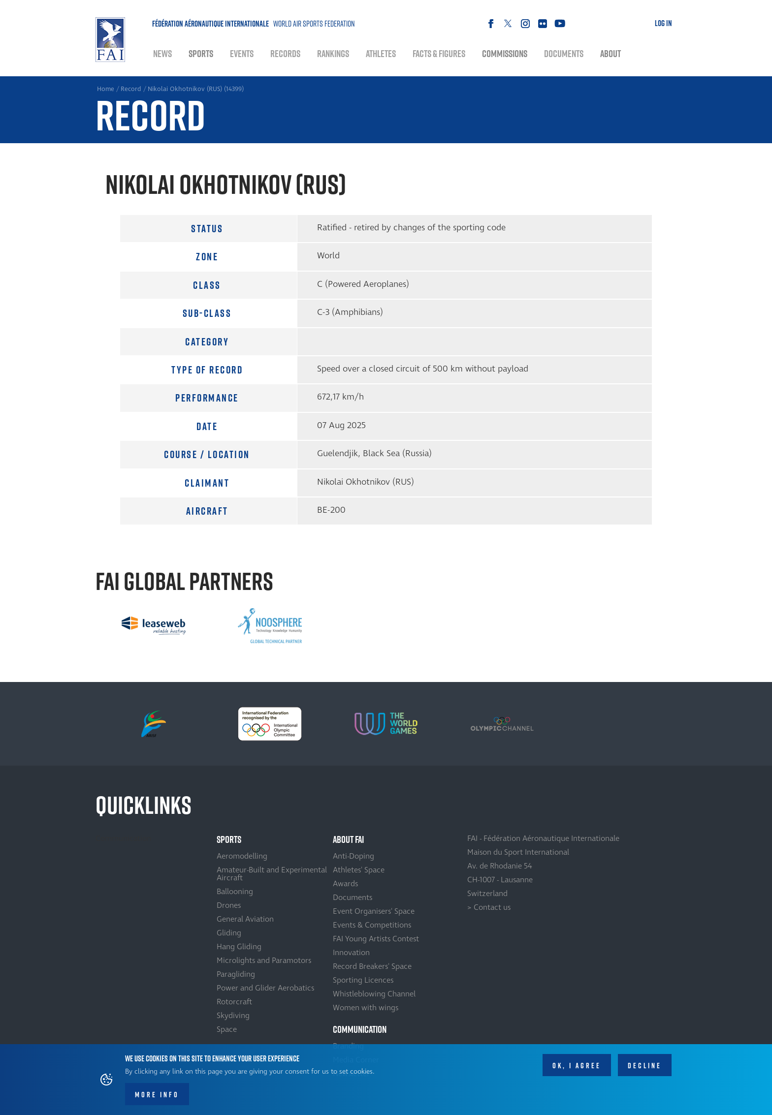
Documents (563, 54)
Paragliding (236, 974)
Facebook (490, 23)
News (162, 54)
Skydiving (233, 1015)
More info (157, 1094)
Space (227, 1029)
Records (285, 54)
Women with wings (365, 1007)
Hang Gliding (239, 946)
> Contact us (489, 907)
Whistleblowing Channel (374, 994)
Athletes (381, 54)
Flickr (542, 23)
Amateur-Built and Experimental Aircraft (272, 874)
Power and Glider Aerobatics (265, 988)
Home (110, 39)
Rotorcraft (234, 1001)
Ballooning (235, 891)
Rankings (333, 54)
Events (242, 54)
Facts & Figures (439, 54)
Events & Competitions (372, 925)
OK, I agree (576, 1065)
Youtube (559, 23)
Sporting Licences (363, 980)
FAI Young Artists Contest (376, 938)
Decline (645, 1065)
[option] (154, 625)
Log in (663, 23)
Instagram (525, 23)
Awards (345, 883)
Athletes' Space (359, 870)
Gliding (229, 933)
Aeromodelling (242, 856)
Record (131, 89)
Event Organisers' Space (374, 911)
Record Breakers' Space (372, 966)
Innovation (351, 952)
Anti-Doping (353, 856)
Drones (229, 905)
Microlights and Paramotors (264, 960)
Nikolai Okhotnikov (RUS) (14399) (196, 89)
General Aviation (245, 919)
